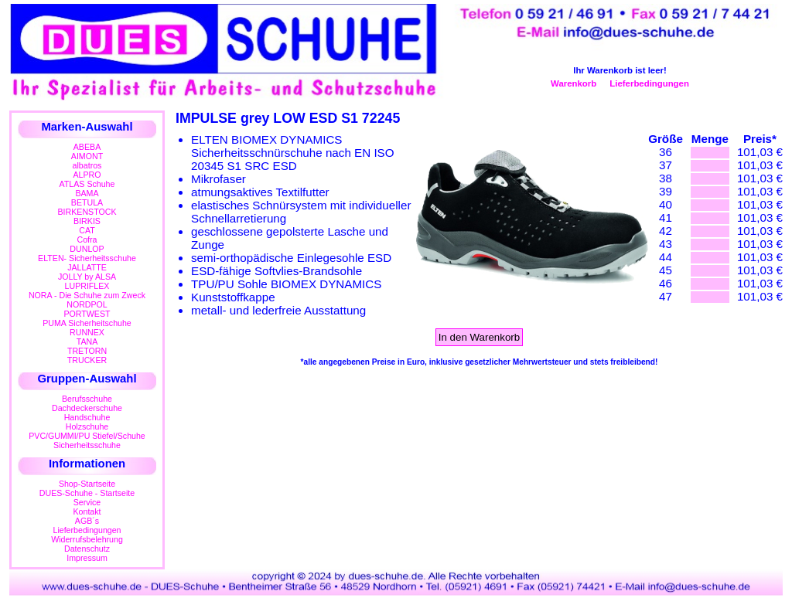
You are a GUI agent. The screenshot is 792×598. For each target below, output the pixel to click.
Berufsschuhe (87, 398)
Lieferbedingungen (649, 83)
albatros (87, 165)
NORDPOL (87, 304)
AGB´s (87, 520)
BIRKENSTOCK (87, 211)
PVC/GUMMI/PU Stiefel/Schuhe (87, 435)
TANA (87, 341)
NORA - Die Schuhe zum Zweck (87, 295)
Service (87, 502)
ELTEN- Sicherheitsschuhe (87, 258)
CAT (86, 230)
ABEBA (87, 146)
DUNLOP (87, 248)
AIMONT (87, 156)
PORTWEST (86, 313)
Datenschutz (87, 548)
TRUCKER (87, 360)
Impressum (87, 557)
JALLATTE (87, 267)
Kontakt (87, 511)
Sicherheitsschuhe (87, 445)
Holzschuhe (87, 426)
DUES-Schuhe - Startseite (87, 493)
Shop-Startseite (87, 483)
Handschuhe (87, 417)
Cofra (87, 239)
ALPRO (87, 174)
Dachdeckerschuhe (87, 408)
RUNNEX (87, 332)
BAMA (86, 193)
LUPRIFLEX (87, 286)
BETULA (87, 202)
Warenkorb (573, 83)
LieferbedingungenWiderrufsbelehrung (87, 534)
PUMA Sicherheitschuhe (87, 323)
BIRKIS (87, 221)
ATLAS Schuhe (87, 184)
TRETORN (87, 350)
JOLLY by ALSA (87, 276)
